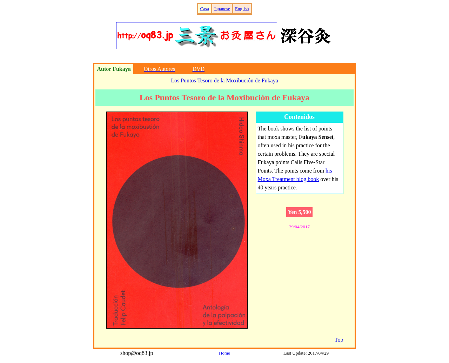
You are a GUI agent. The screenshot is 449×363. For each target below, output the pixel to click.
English (242, 8)
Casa (204, 8)
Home (224, 353)
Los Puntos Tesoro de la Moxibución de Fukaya (224, 80)
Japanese (222, 8)
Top (339, 340)
